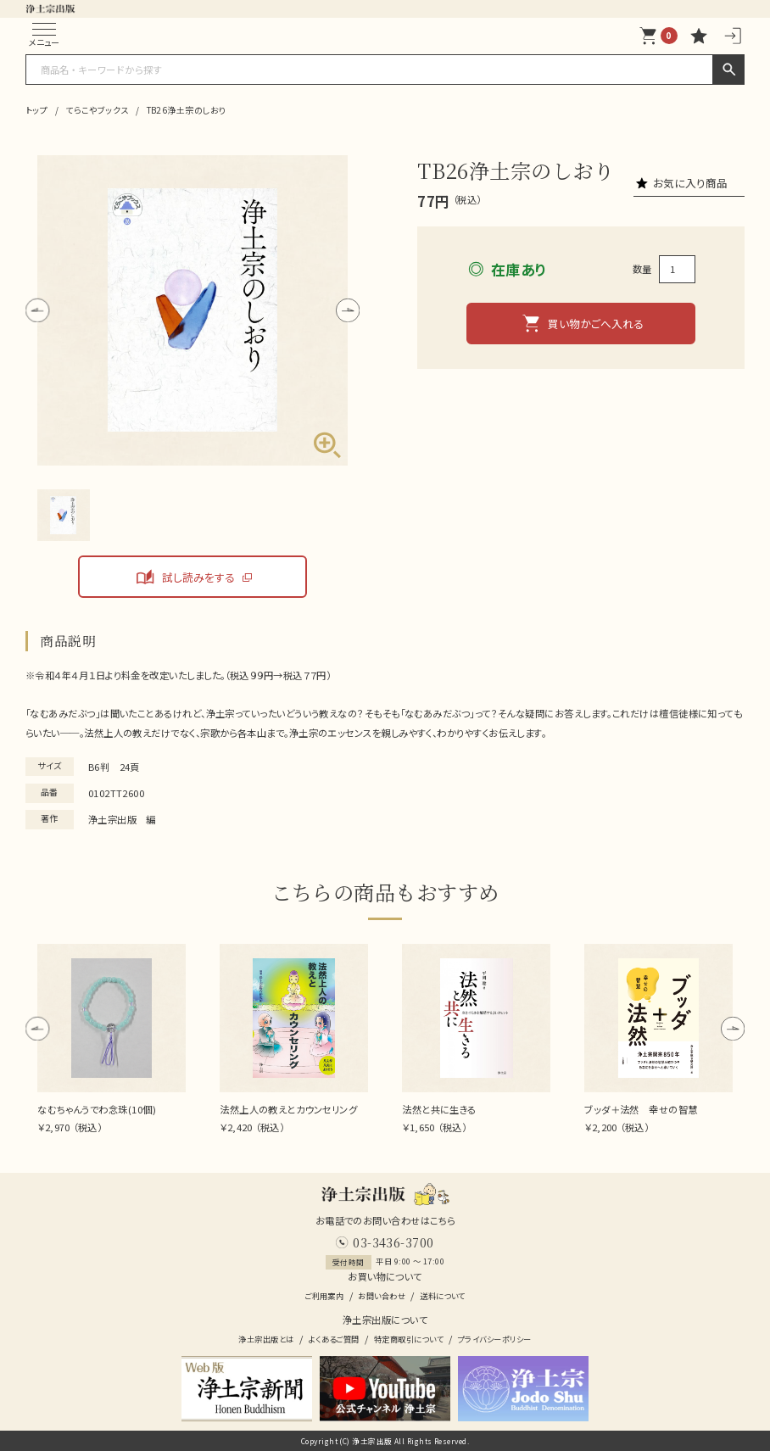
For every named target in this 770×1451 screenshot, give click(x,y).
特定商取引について (409, 1339)
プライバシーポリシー (495, 1339)
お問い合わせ (381, 1296)
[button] (37, 309)
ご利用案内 (323, 1296)
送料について (443, 1296)
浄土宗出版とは (265, 1339)
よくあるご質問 (334, 1339)
